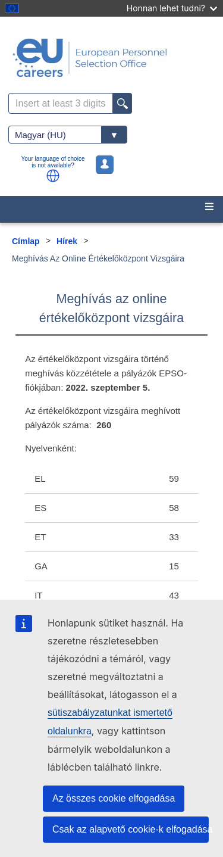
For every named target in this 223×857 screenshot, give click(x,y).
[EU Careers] (111, 58)
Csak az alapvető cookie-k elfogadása (130, 829)
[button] (53, 176)
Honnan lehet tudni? (172, 8)
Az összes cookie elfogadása (113, 798)
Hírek (66, 241)
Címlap (26, 241)
